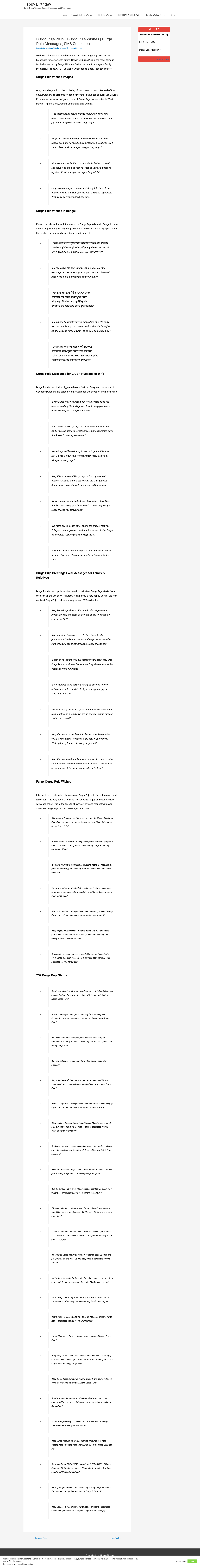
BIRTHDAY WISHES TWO (128, 16)
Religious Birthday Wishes (57, 49)
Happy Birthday (38, 4)
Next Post (115, 1539)
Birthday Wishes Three (155, 16)
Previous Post (40, 1539)
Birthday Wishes (105, 16)
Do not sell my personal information (18, 1564)
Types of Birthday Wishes (81, 16)
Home (64, 16)
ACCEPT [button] (192, 1561)
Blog (173, 16)
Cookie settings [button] (179, 1561)
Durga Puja (41, 49)
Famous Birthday (163, 60)
